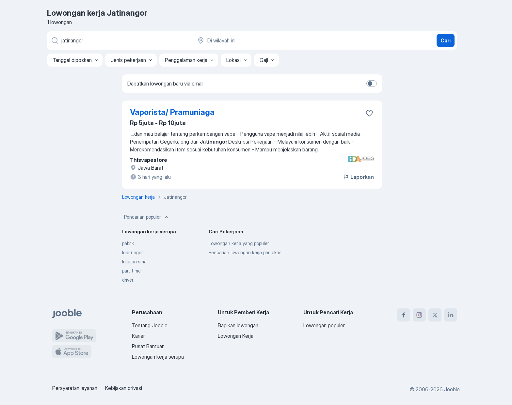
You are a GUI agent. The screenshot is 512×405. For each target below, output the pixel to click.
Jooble (452, 389)
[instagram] (419, 314)
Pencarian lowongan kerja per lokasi (245, 252)
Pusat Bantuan (148, 346)
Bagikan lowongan (238, 325)
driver (127, 280)
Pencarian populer (147, 217)
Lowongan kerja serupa (158, 356)
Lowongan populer (324, 325)
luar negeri (133, 252)
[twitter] (434, 314)
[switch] (371, 83)
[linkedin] (450, 314)
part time (131, 270)
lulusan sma (134, 261)
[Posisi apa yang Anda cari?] (119, 40)
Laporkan (358, 177)
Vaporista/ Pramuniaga (172, 112)
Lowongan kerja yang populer (239, 243)
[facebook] (403, 314)
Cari (445, 40)
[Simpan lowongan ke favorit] (369, 113)
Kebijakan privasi (123, 388)
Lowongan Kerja (235, 336)
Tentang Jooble (150, 325)
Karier (138, 336)
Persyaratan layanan (74, 388)
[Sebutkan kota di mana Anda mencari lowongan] (265, 40)
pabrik (128, 243)
